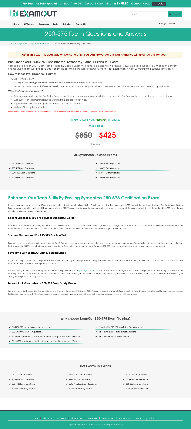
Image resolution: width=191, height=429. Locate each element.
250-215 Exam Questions (23, 163)
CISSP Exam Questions (22, 374)
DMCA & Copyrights (144, 418)
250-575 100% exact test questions (27, 331)
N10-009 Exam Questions (137, 388)
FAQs (55, 24)
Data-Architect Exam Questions (83, 384)
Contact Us (81, 24)
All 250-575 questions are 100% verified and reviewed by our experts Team (44, 341)
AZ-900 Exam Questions (136, 374)
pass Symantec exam (88, 270)
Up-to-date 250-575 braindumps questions (117, 331)
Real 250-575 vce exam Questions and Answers (32, 327)
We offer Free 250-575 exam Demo (113, 336)
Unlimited (67, 24)
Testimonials (108, 418)
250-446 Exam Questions (109, 177)
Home (16, 24)
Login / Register (167, 23)
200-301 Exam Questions (23, 379)
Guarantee (43, 24)
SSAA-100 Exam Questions (23, 172)
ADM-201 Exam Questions (80, 374)
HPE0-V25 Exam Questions (24, 388)
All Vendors (29, 24)
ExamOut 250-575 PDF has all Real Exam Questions (120, 327)
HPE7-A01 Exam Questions (81, 388)
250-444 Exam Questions (109, 172)
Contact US (124, 418)
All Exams (61, 418)
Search (175, 14)
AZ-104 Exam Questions (79, 379)
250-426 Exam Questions (23, 168)
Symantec (23, 43)
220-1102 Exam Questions (23, 384)
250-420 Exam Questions (109, 163)
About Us (47, 418)
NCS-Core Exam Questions (137, 379)
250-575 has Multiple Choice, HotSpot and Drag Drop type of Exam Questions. (46, 336)
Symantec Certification (41, 43)
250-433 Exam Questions (109, 168)
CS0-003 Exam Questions (137, 384)
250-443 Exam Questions (23, 177)
